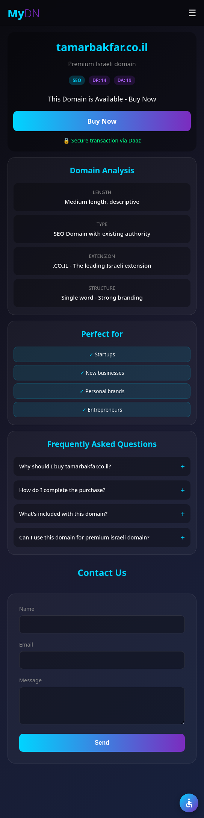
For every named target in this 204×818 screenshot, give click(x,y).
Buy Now (102, 121)
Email (26, 644)
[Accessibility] (189, 803)
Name (27, 608)
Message (30, 680)
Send (102, 742)
